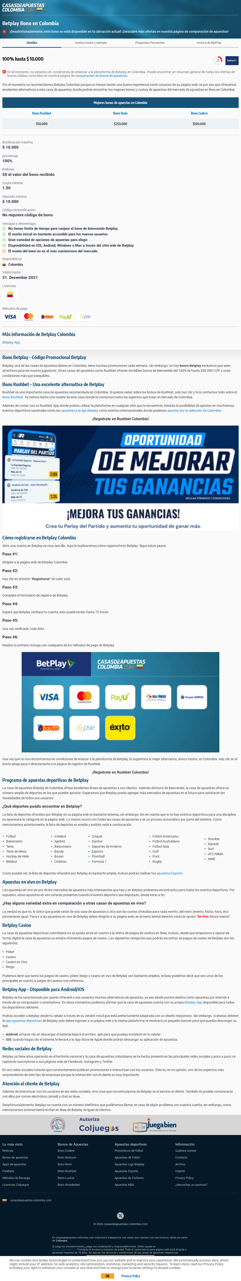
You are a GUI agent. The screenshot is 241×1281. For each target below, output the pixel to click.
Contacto (181, 1157)
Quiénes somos (185, 1150)
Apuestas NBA (124, 1184)
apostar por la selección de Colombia (194, 410)
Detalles (32, 42)
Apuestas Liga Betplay (129, 1164)
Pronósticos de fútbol (129, 1150)
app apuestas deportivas (24, 1021)
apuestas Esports (169, 873)
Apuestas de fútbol (127, 1157)
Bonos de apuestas (15, 1157)
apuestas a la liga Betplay (79, 410)
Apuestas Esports (126, 1171)
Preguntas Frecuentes (150, 42)
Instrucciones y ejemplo (91, 42)
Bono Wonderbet (69, 1184)
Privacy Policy (184, 1178)
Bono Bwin (120, 113)
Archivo (180, 1164)
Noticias (7, 1150)
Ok (107, 1276)
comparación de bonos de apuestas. (101, 76)
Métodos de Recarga (16, 1178)
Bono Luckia (66, 1178)
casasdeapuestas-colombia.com (31, 1200)
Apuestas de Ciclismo (129, 1178)
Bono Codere (199, 113)
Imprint (180, 1171)
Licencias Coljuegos (15, 1184)
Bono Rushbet (41, 113)
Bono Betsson (67, 1157)
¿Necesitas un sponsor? (191, 1184)
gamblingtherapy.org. (64, 1249)
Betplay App (11, 342)
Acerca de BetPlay (209, 42)
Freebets (8, 1171)
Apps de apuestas (14, 1164)
